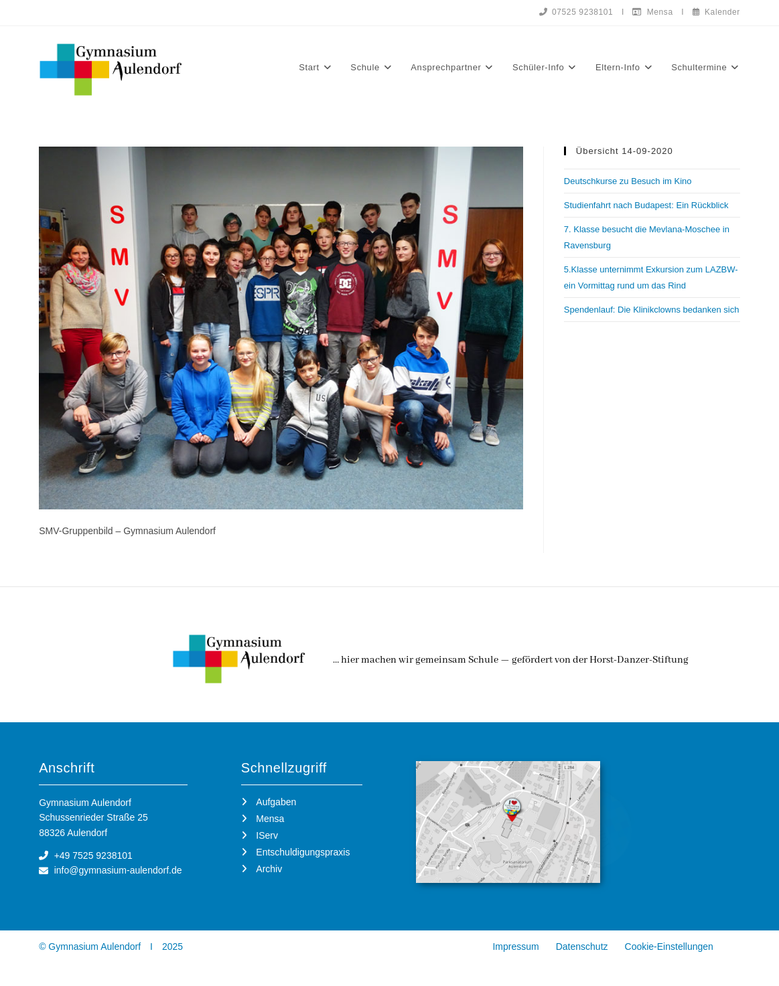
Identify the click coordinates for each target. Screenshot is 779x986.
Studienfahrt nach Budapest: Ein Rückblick (646, 205)
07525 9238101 (576, 12)
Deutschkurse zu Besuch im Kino (628, 181)
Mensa (652, 12)
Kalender (716, 12)
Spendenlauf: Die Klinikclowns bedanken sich (651, 310)
